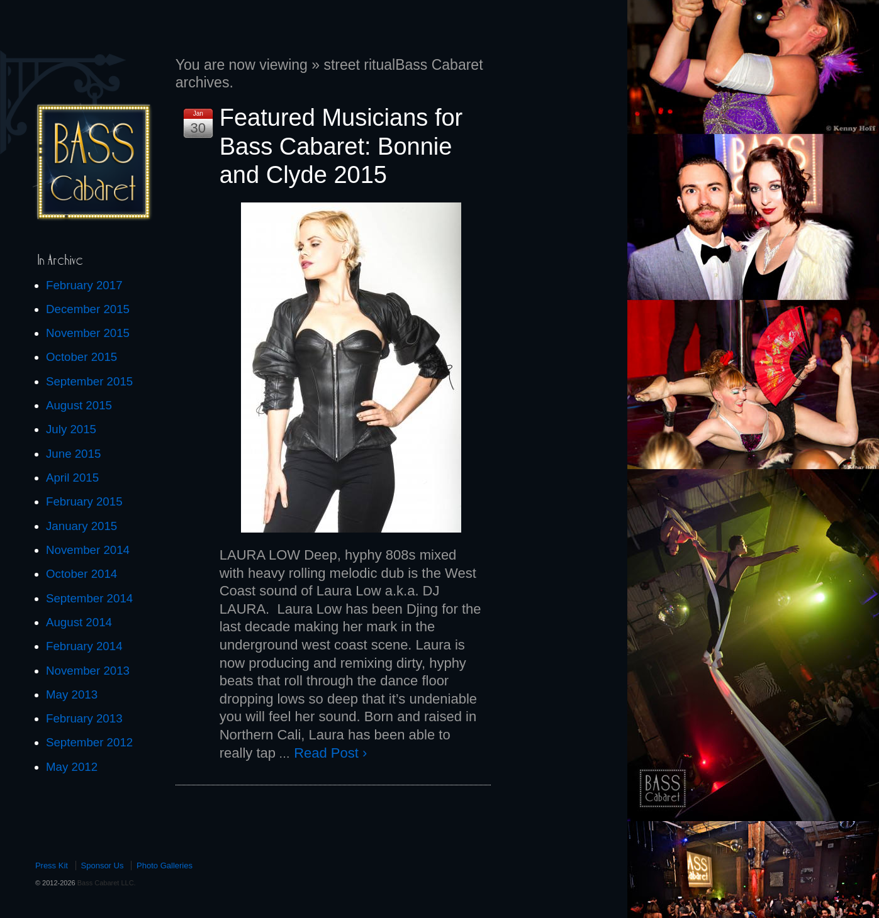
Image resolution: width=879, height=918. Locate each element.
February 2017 (84, 285)
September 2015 (89, 381)
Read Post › (330, 753)
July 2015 (71, 429)
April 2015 (72, 477)
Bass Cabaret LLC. (106, 883)
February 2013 (84, 718)
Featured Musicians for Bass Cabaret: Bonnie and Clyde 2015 (341, 146)
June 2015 (73, 453)
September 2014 (89, 598)
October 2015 (81, 356)
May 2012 (72, 766)
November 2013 (88, 670)
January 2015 (81, 526)
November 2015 (88, 333)
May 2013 (72, 694)
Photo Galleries (165, 865)
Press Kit (51, 865)
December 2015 (88, 309)
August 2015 (79, 405)
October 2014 (81, 573)
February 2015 (84, 501)
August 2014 (79, 622)
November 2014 (88, 549)
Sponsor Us (102, 865)
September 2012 (89, 742)
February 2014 (84, 646)
